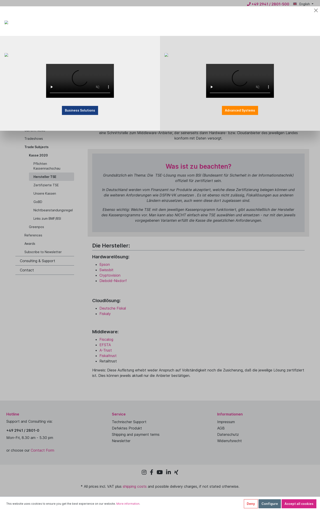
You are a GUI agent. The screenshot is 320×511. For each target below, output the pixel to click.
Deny (251, 504)
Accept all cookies (299, 504)
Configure (269, 504)
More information (127, 503)
